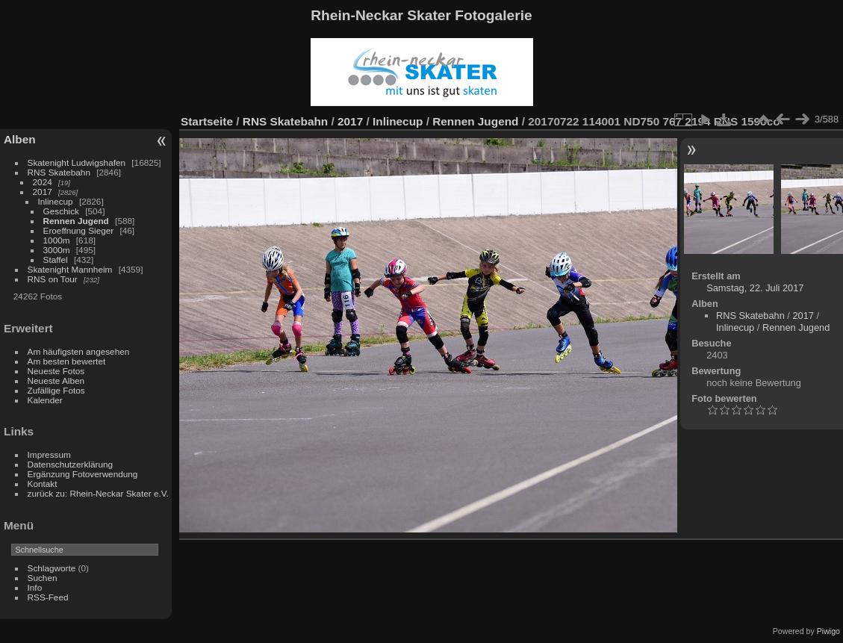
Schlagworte (52, 568)
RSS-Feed (48, 597)
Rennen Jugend (76, 221)
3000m (56, 250)
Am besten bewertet (67, 361)
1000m (56, 240)
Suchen (42, 578)
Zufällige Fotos (56, 390)
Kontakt (42, 483)
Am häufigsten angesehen (79, 351)
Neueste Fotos (56, 371)
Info (35, 587)
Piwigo (828, 631)
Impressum (49, 454)
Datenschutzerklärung (70, 464)
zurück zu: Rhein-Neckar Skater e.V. (98, 493)
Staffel (55, 259)
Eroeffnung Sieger (78, 230)
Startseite (207, 121)
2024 (42, 182)
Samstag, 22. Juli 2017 (754, 287)
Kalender (45, 400)
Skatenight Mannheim (70, 269)
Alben (20, 139)
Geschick (61, 211)
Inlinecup (55, 201)
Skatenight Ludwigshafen (76, 162)
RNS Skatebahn (59, 172)
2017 (42, 191)
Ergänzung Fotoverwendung (83, 474)
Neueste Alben (56, 380)
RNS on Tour (53, 279)
